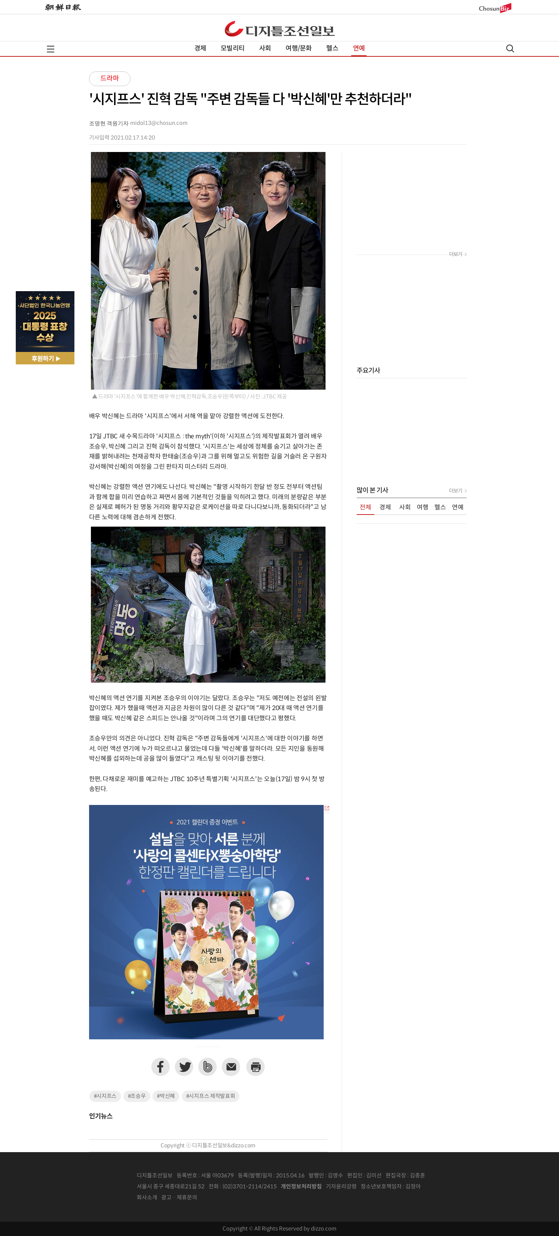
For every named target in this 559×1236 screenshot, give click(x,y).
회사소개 (147, 1197)
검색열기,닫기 (510, 48)
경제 (200, 48)
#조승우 (137, 1096)
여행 (423, 507)
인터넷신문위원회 (445, 1186)
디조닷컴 (279, 29)
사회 (265, 48)
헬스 (332, 48)
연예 (359, 48)
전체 (365, 507)
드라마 (109, 78)
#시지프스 (105, 1096)
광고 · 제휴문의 (179, 1197)
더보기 (455, 254)
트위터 (184, 1067)
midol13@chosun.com (159, 123)
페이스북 (160, 1067)
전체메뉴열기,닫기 (50, 49)
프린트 (255, 1067)
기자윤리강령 (341, 1186)
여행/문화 (299, 48)
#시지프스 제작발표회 (210, 1096)
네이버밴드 (207, 1067)
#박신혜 (166, 1096)
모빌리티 (232, 48)
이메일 (231, 1067)
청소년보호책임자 (381, 1186)
